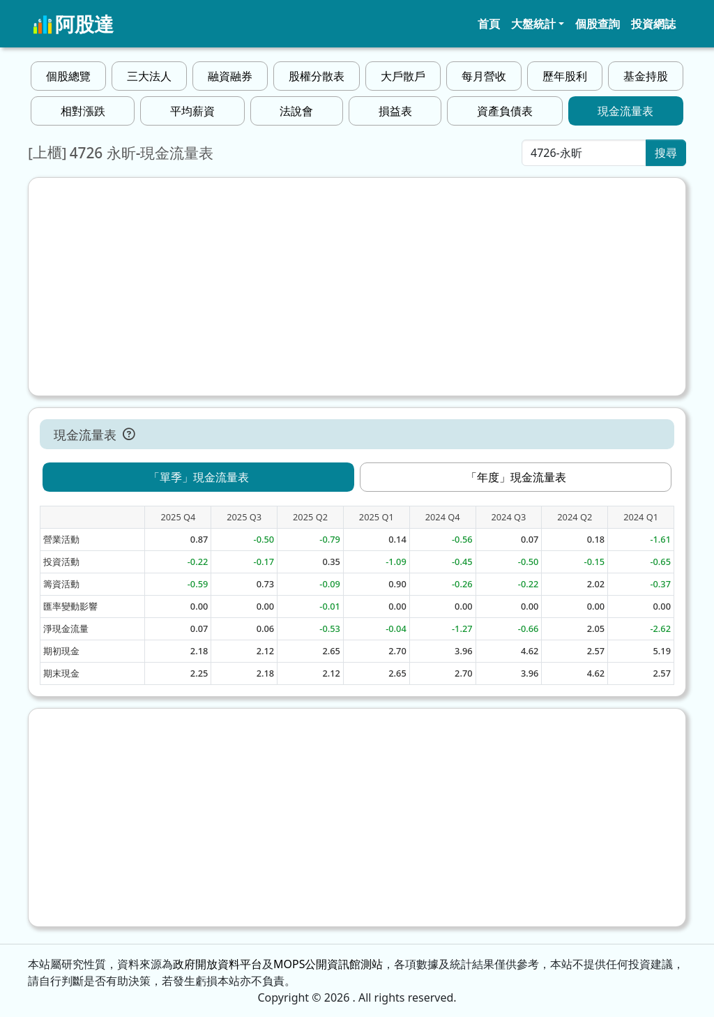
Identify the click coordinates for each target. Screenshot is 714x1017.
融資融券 (230, 76)
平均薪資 (192, 111)
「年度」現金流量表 (516, 477)
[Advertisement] (357, 286)
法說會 (296, 111)
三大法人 (149, 76)
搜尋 (666, 152)
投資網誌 (653, 23)
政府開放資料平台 (217, 964)
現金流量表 (625, 111)
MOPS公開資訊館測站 (328, 964)
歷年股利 (564, 76)
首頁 (489, 23)
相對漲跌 (83, 111)
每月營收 (484, 76)
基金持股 (645, 76)
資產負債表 (505, 111)
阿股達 (73, 23)
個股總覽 (68, 76)
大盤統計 (533, 23)
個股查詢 (597, 23)
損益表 (395, 111)
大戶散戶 (403, 76)
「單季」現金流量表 (199, 477)
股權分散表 (316, 76)
